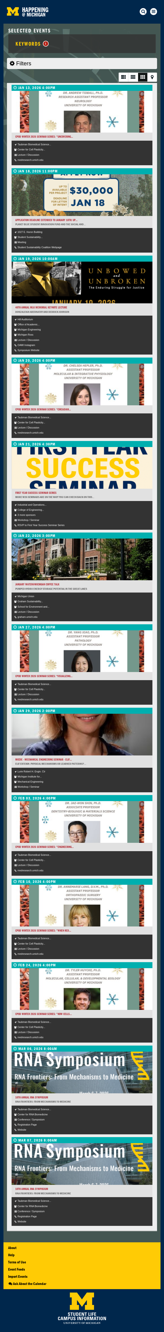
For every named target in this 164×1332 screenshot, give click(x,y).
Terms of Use (17, 1262)
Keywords (32, 43)
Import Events (18, 1276)
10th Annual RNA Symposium (31, 1097)
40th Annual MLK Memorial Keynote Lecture (41, 307)
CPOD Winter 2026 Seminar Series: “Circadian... (43, 409)
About (12, 1247)
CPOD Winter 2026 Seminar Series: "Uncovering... (44, 137)
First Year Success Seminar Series (36, 493)
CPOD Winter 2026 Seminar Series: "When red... (43, 930)
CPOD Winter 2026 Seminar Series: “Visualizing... (44, 676)
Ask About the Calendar (27, 1283)
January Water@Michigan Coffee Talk (37, 584)
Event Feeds (16, 1269)
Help (11, 1255)
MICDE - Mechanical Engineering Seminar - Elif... (43, 759)
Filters (20, 63)
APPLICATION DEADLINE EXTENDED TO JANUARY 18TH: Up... (46, 220)
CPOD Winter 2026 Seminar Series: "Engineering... (44, 847)
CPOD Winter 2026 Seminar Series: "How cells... (43, 1014)
